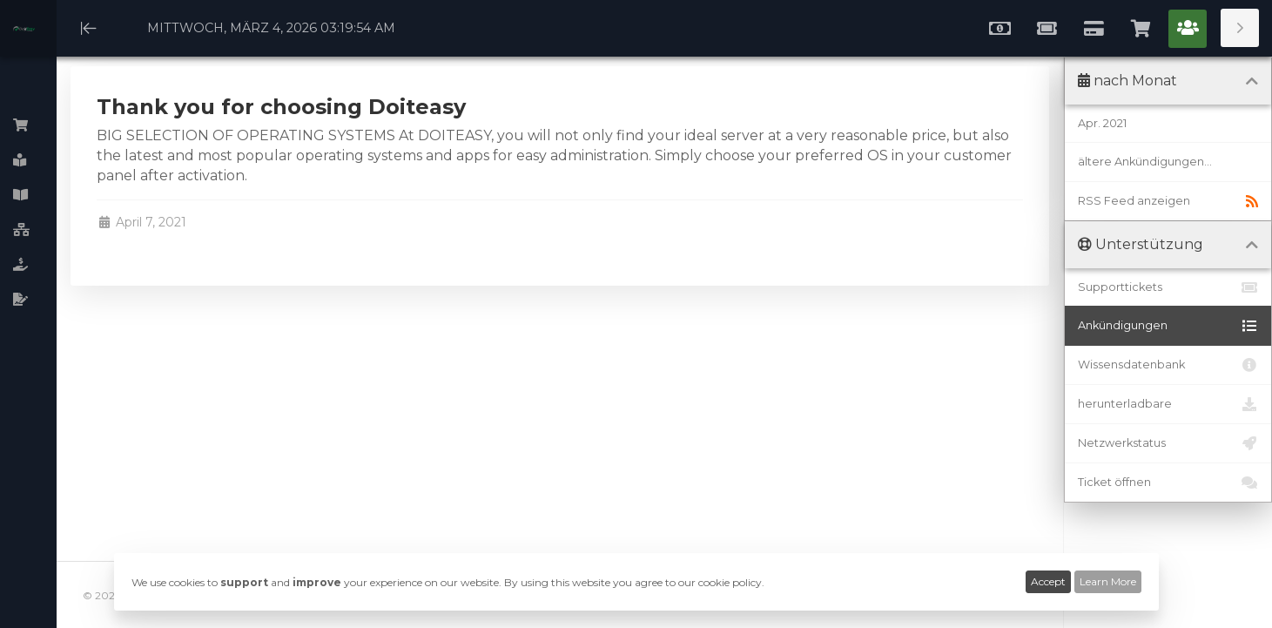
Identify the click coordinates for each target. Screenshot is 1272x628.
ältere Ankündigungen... (1145, 161)
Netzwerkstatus (1168, 443)
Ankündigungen (1168, 325)
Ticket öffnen (1168, 482)
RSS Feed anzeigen (1168, 201)
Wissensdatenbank (1168, 365)
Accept (1048, 581)
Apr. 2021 (1102, 123)
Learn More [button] (1108, 581)
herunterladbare (1168, 404)
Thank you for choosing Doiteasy (281, 106)
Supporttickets (1168, 287)
